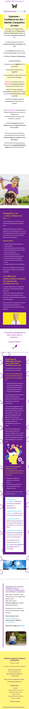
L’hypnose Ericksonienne (13, 530)
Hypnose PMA (16, 694)
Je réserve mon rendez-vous (14, 681)
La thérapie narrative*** (13, 518)
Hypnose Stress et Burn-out (15, 690)
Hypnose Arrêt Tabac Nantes (16, 696)
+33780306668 (10, 622)
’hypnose (8, 82)
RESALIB (22, 625)
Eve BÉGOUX (11, 110)
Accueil (15, 688)
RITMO (6, 84)
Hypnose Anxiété (15, 698)
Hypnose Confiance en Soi (16, 692)
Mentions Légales (15, 701)
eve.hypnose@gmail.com (12, 618)
